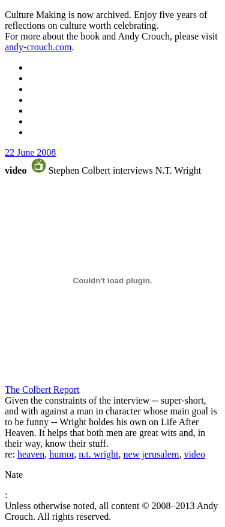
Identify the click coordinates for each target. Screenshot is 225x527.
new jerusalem (151, 454)
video (194, 454)
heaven (30, 454)
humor (61, 454)
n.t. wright (98, 454)
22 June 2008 (30, 152)
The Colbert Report (42, 389)
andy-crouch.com (38, 47)
